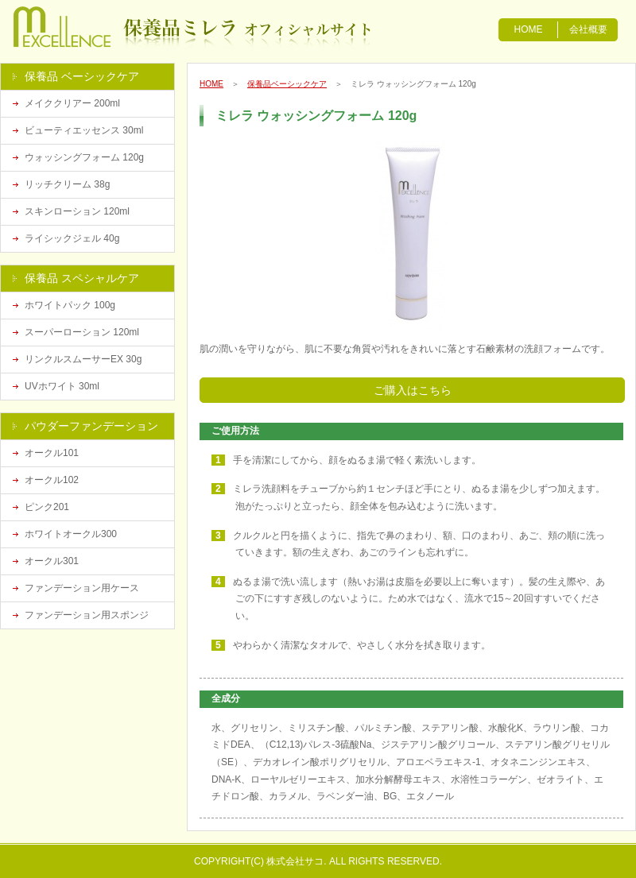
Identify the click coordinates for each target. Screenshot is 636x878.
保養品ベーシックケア (287, 83)
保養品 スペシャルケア (82, 278)
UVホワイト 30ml (62, 386)
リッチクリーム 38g (67, 184)
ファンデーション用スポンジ (87, 615)
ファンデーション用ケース (82, 588)
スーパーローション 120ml (82, 332)
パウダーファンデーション (91, 426)
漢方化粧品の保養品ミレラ (89, 28)
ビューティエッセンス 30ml (84, 130)
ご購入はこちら (413, 390)
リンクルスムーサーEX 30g (83, 359)
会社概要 (588, 29)
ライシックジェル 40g (72, 238)
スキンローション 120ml (77, 211)
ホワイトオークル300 (71, 534)
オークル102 (52, 479)
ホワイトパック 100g (70, 305)
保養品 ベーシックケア (82, 76)
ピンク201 (47, 506)
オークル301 (52, 561)
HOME (528, 29)
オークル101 (52, 452)
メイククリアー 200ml (72, 103)
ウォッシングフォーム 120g (84, 157)
